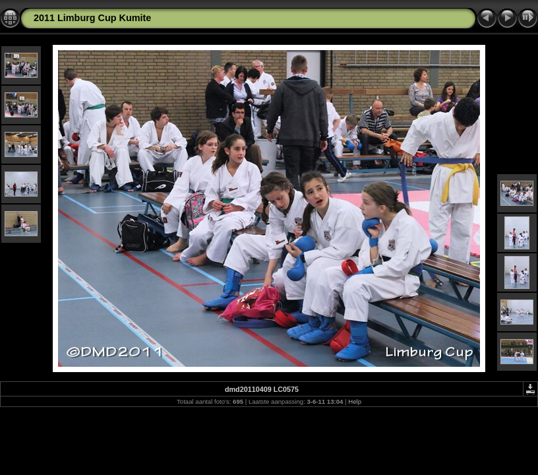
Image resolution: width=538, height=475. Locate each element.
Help (354, 401)
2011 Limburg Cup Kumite (92, 18)
